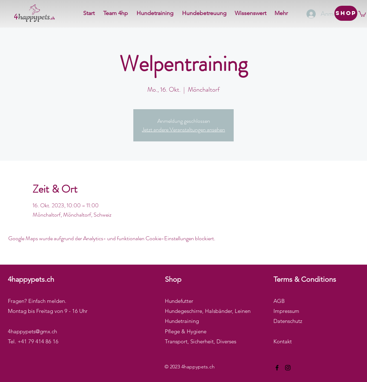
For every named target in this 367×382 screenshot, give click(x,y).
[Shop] (345, 13)
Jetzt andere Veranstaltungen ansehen (183, 129)
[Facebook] (277, 367)
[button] (362, 13)
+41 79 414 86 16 (38, 341)
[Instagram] (287, 367)
